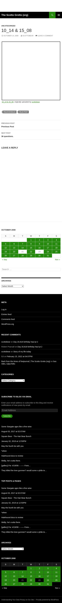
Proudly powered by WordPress (47, 600)
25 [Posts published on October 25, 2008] (56, 252)
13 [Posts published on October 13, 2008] (14, 248)
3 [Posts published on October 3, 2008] (47, 240)
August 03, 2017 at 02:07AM (13, 431)
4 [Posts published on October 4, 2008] (56, 240)
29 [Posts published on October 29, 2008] (31, 256)
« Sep (4, 259)
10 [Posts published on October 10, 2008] (48, 244)
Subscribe (7, 416)
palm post (23, 112)
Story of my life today (22, 352)
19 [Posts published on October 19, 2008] (6, 252)
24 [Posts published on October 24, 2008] (48, 252)
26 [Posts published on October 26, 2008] (6, 256)
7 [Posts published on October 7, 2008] (22, 244)
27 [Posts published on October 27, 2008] (14, 256)
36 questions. (31, 134)
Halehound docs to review (12, 456)
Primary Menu (59, 15)
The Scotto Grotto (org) (14, 15)
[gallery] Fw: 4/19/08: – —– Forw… (16, 466)
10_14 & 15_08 (8, 102)
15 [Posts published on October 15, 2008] (31, 248)
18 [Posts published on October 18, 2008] (56, 248)
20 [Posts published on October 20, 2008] (14, 252)
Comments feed (8, 319)
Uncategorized (8, 26)
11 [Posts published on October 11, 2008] (56, 244)
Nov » (57, 259)
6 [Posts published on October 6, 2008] (14, 244)
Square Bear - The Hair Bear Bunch (16, 436)
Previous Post (31, 125)
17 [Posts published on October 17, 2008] (48, 248)
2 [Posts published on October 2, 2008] (39, 240)
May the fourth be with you (12, 446)
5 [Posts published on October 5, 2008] (5, 244)
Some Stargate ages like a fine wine (16, 427)
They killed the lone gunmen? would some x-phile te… (24, 470)
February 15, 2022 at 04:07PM (19, 356)
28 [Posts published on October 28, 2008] (22, 256)
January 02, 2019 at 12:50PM (13, 441)
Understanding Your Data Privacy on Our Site (17, 600)
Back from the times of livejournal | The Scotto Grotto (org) (25, 361)
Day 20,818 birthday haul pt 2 (25, 342)
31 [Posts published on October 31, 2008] (48, 256)
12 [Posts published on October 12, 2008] (6, 248)
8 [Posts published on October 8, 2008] (31, 244)
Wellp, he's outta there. (11, 461)
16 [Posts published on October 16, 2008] (39, 248)
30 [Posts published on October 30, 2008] (39, 256)
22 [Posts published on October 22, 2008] (31, 252)
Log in (3, 309)
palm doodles (10, 112)
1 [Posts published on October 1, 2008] (31, 240)
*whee (4, 451)
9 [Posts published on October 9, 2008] (39, 244)
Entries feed (6, 314)
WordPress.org (7, 324)
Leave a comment (45, 36)
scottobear (27, 36)
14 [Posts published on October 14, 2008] (22, 248)
